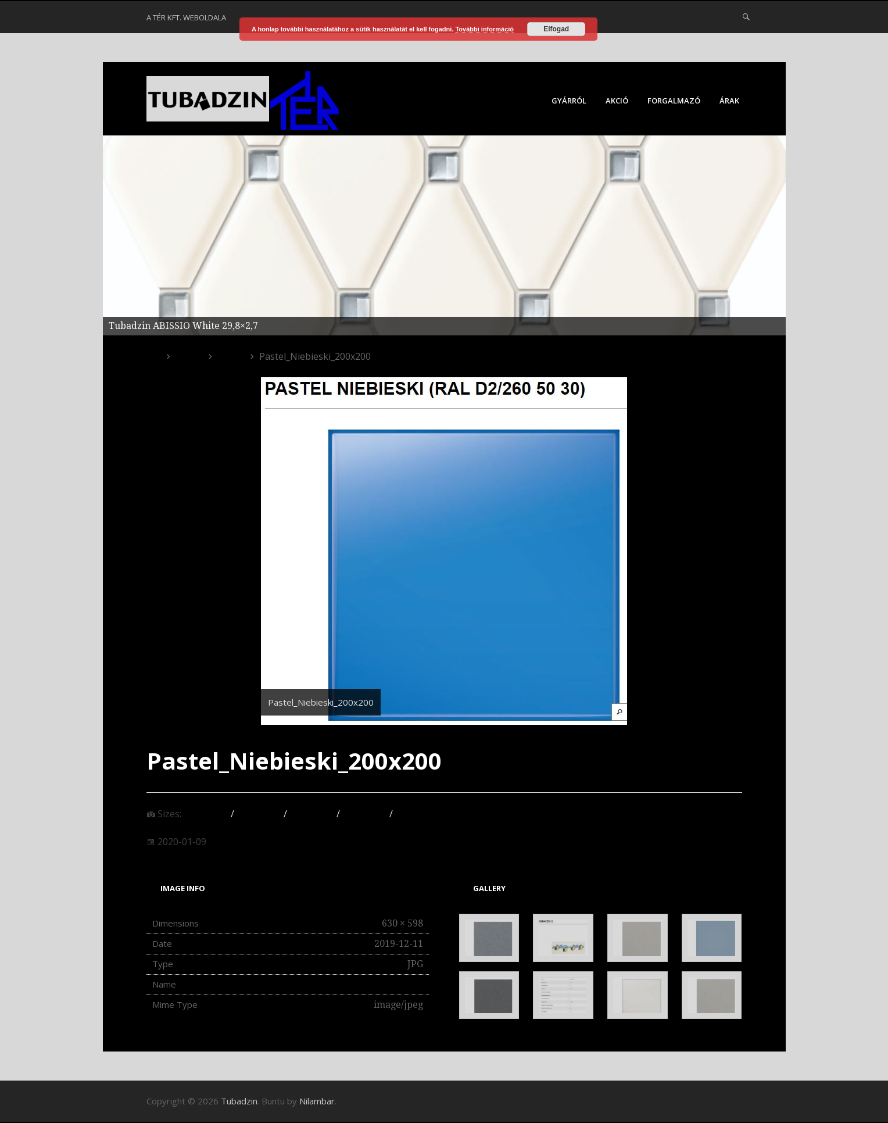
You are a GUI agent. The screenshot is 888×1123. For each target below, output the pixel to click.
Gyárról (569, 100)
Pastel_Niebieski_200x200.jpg (358, 984)
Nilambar (317, 1101)
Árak (729, 100)
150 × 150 (206, 813)
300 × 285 (259, 813)
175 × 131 (311, 813)
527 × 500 (364, 813)
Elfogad (556, 29)
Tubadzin (239, 1101)
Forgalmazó (673, 100)
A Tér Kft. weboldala (186, 17)
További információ (484, 29)
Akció (617, 100)
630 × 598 (417, 813)
